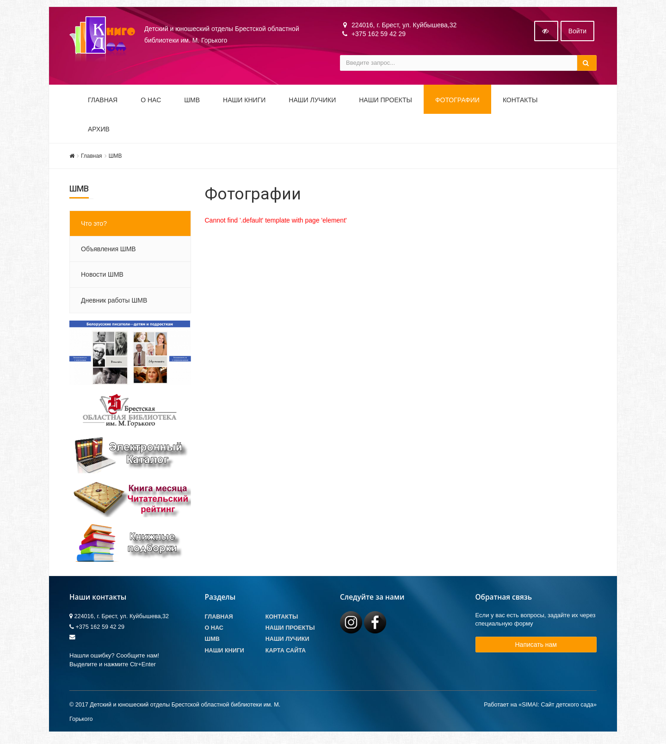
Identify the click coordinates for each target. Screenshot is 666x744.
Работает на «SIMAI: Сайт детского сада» (540, 707)
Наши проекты (385, 102)
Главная (102, 102)
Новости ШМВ (102, 277)
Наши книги (244, 102)
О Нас (214, 631)
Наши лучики (287, 642)
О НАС (151, 102)
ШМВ (192, 102)
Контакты (520, 102)
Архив (99, 132)
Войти (577, 33)
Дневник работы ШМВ (114, 303)
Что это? (94, 226)
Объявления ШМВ (108, 251)
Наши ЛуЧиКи (312, 102)
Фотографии (457, 102)
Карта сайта (285, 653)
